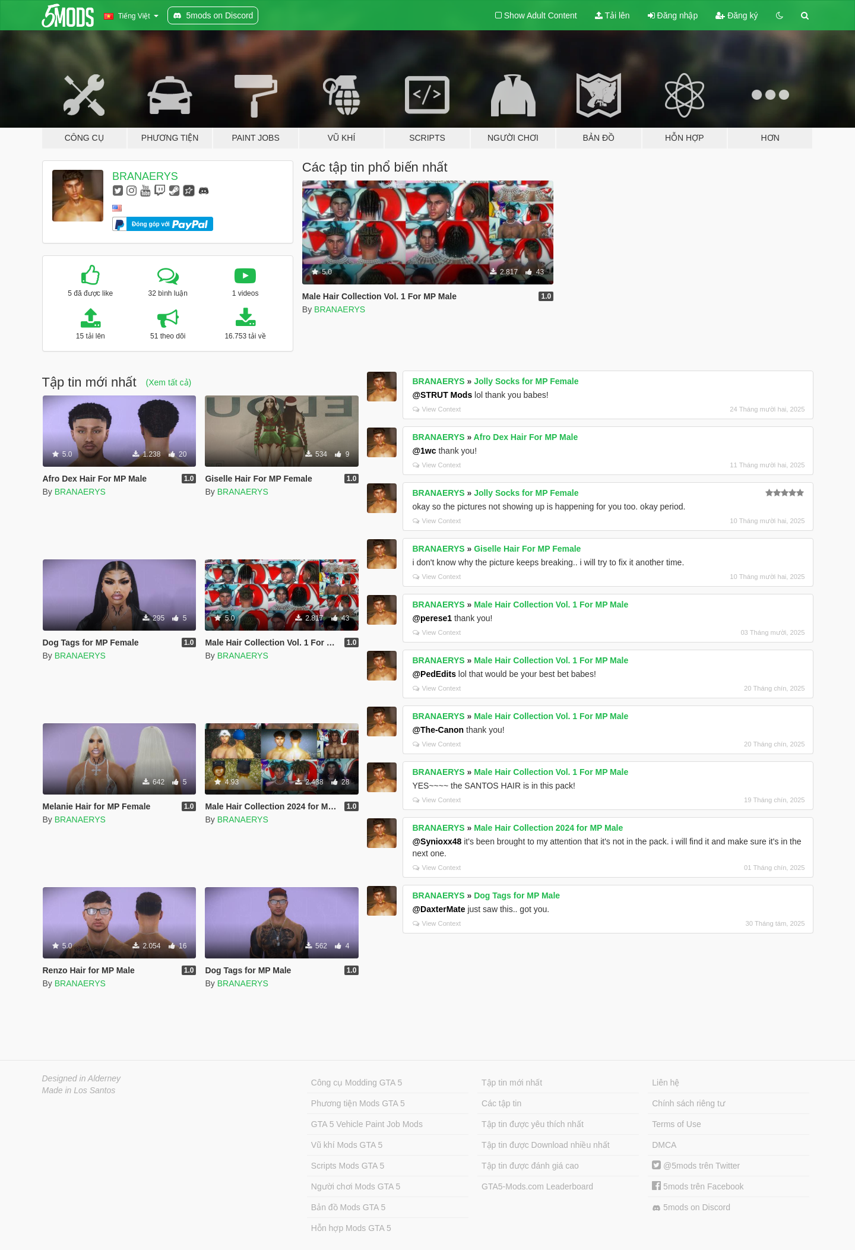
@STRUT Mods (442, 395)
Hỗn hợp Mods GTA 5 (351, 1228)
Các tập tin (501, 1103)
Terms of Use (676, 1124)
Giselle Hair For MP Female (527, 548)
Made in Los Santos (79, 1090)
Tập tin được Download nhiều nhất (546, 1145)
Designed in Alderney (81, 1078)
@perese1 (432, 618)
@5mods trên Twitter (696, 1165)
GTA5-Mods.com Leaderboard (537, 1186)
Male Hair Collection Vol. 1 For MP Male (551, 604)
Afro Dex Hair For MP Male (526, 437)
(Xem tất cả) (169, 382)
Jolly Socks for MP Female (526, 381)
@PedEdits (434, 674)
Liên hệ (665, 1082)
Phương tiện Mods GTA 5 (358, 1103)
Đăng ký (736, 15)
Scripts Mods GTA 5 (347, 1165)
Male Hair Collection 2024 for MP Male (548, 828)
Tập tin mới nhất (512, 1082)
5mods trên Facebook (697, 1186)
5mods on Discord (691, 1207)
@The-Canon (438, 730)
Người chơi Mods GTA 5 (355, 1186)
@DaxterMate (438, 909)
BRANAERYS (145, 176)
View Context (437, 409)
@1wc (424, 450)
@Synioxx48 (436, 841)
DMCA (664, 1145)
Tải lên (612, 15)
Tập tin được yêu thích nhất (533, 1124)
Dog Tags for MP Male (517, 895)
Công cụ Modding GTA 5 (356, 1082)
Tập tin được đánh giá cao (530, 1165)
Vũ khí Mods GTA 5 (346, 1145)
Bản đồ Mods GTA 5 (348, 1207)
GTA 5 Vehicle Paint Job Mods (367, 1124)
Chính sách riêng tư (688, 1103)
